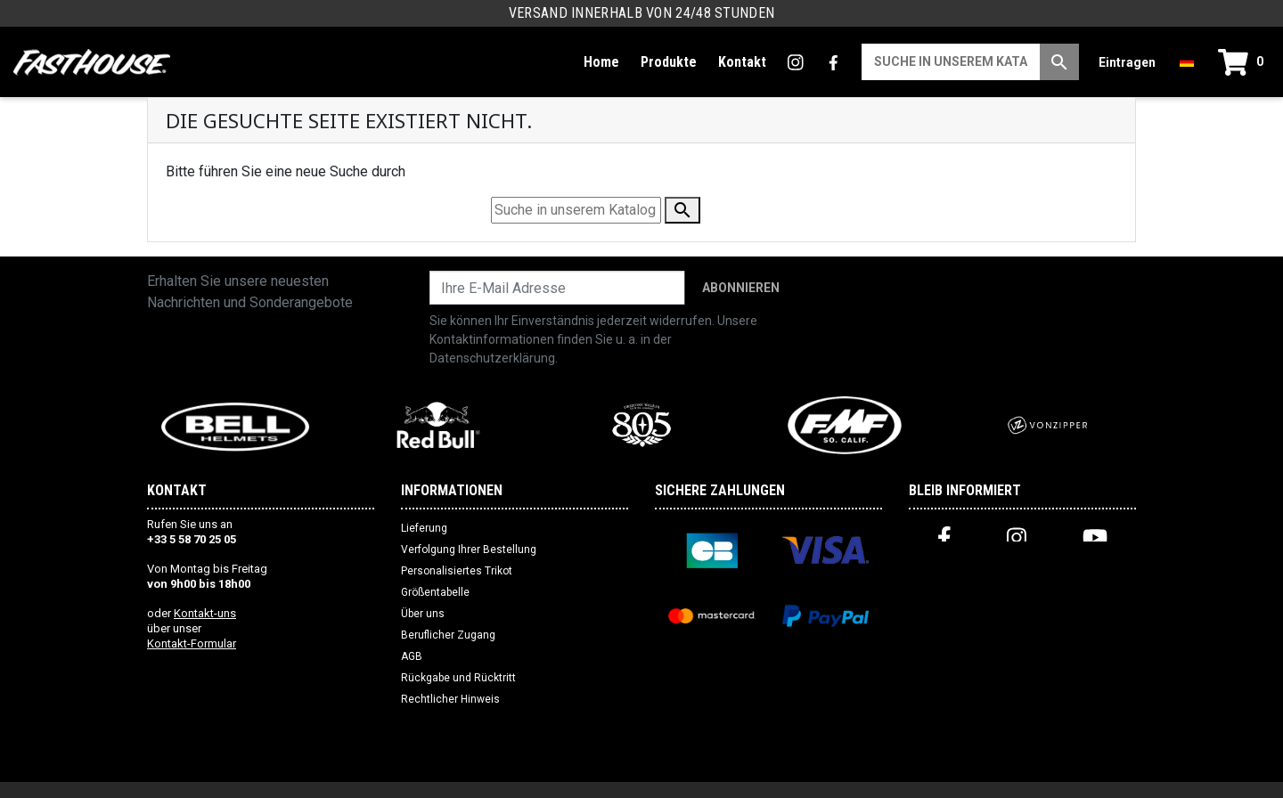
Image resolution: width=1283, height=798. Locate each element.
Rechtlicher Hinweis (450, 699)
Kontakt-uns (205, 613)
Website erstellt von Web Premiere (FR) (641, 776)
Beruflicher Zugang (448, 635)
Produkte (669, 61)
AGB (411, 656)
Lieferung (424, 528)
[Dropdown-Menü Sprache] (1187, 62)
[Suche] (951, 62)
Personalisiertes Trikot (456, 571)
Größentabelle (435, 592)
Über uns (423, 613)
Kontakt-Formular (191, 643)
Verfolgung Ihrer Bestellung (468, 549)
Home (601, 61)
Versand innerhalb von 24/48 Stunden (642, 12)
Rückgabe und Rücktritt (458, 678)
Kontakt (742, 61)
